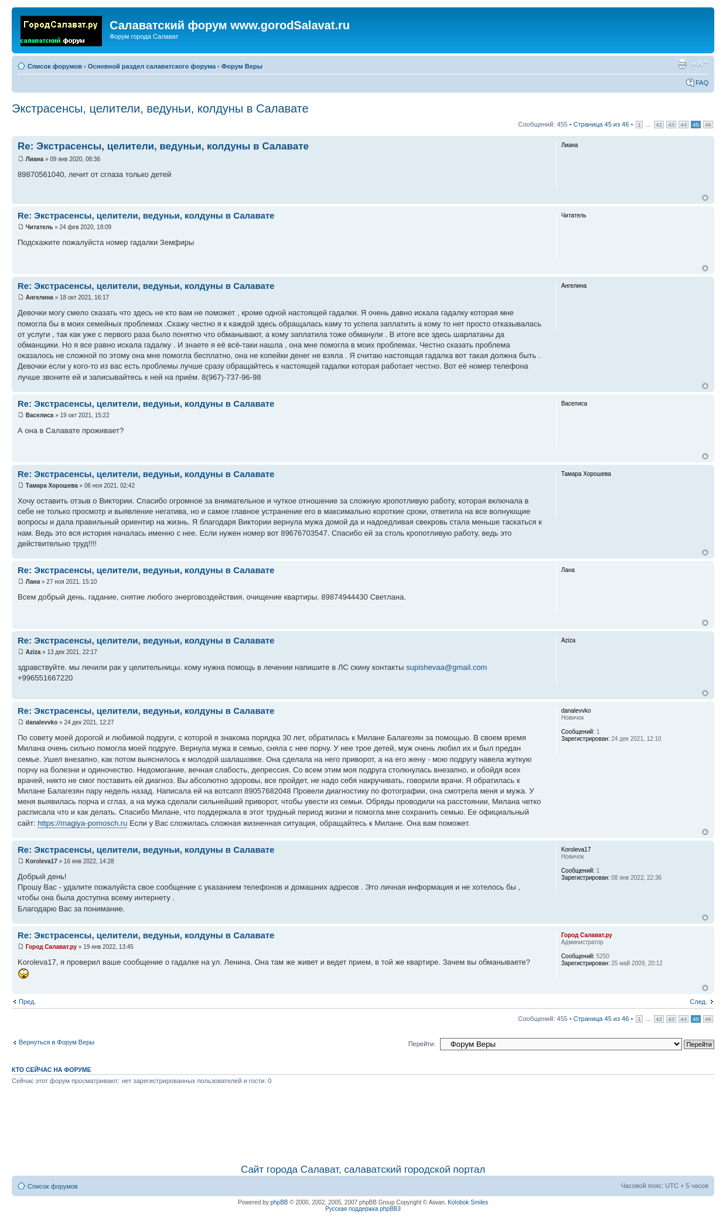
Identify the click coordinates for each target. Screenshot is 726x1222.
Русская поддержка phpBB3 (363, 1209)
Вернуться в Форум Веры (56, 1042)
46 (708, 124)
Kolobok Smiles (468, 1202)
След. (698, 1001)
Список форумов (55, 66)
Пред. (27, 1001)
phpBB (279, 1202)
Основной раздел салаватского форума (152, 66)
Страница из (601, 124)
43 (671, 124)
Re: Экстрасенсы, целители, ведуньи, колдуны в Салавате (163, 146)
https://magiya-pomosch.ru (82, 823)
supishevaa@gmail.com (446, 667)
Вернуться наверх (705, 198)
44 (683, 124)
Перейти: (422, 1043)
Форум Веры (242, 66)
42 (659, 124)
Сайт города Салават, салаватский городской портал (363, 1169)
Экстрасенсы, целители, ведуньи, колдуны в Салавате (160, 108)
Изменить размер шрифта (699, 64)
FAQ (702, 82)
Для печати (682, 64)
